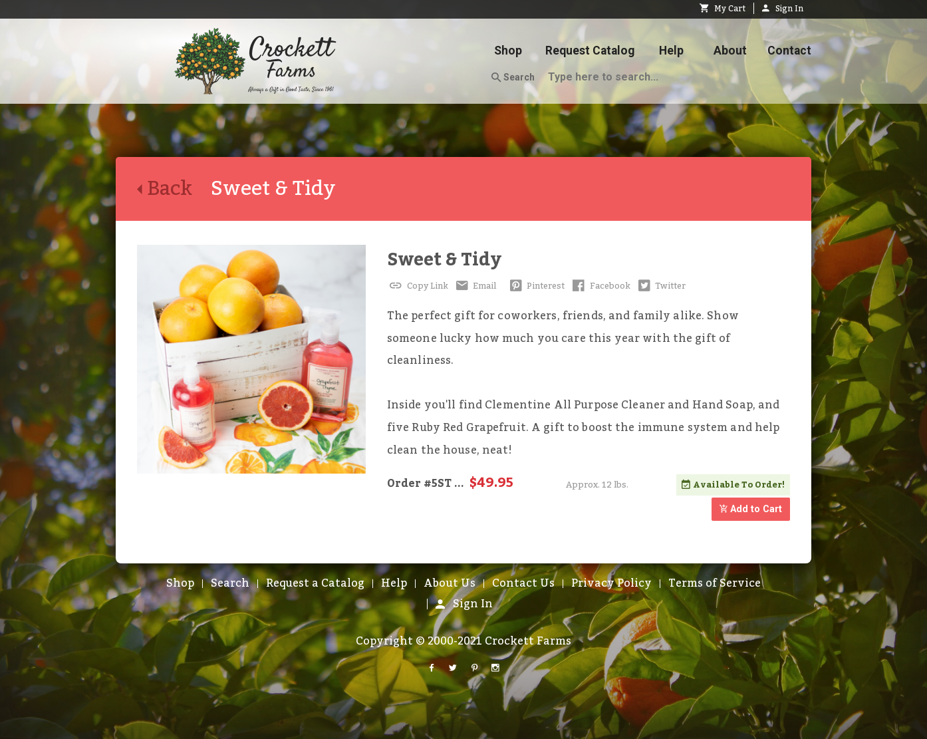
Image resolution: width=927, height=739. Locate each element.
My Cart (722, 9)
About (730, 50)
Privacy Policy (611, 583)
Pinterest (536, 286)
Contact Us (523, 583)
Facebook (600, 286)
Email (475, 286)
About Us (449, 583)
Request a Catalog (315, 583)
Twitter (661, 286)
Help (671, 50)
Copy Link (417, 286)
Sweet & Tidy (444, 259)
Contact (789, 50)
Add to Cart (751, 509)
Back (174, 189)
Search (513, 77)
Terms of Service (714, 583)
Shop (508, 50)
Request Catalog (589, 50)
